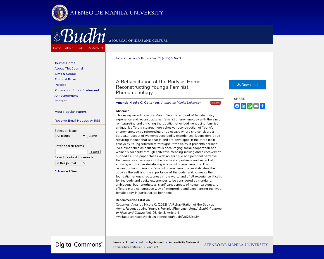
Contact (61, 101)
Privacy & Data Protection (128, 246)
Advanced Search (68, 171)
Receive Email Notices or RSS (77, 120)
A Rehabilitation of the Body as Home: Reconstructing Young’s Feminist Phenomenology (158, 87)
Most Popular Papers (71, 111)
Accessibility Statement (184, 242)
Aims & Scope (65, 74)
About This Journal (69, 68)
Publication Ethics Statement (77, 90)
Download (247, 85)
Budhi (145, 58)
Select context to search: (74, 157)
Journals (131, 58)
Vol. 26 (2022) (161, 58)
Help (141, 242)
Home (119, 58)
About (130, 242)
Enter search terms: (70, 146)
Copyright (152, 246)
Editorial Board (66, 79)
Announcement (66, 95)
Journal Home (65, 63)
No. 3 (177, 58)
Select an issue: (66, 131)
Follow (215, 102)
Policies (60, 84)
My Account (157, 242)
